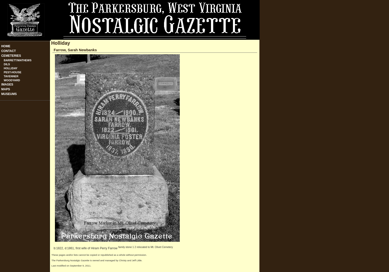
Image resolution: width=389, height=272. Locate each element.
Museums (9, 94)
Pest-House (12, 72)
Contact (8, 51)
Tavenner (11, 76)
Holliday (10, 68)
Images (7, 84)
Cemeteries (11, 56)
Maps (5, 89)
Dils (7, 64)
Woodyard (12, 80)
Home (5, 46)
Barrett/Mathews (17, 60)
